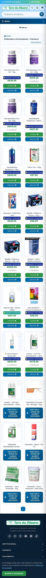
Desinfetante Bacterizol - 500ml (34, 120)
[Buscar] (41, 14)
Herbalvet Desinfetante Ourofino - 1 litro (12, 445)
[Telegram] (31, 536)
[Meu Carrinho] (42, 7)
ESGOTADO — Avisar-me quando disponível (11, 413)
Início (7, 36)
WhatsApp (34, 2)
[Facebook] (20, 536)
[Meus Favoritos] (32, 7)
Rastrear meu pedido (11, 2)
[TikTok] (36, 536)
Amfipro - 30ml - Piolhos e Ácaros (34, 260)
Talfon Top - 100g (34, 167)
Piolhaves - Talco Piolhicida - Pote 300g (34, 487)
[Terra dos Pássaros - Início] (15, 7)
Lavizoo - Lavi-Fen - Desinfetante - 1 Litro (34, 355)
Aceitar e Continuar (14, 573)
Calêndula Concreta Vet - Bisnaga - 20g (34, 403)
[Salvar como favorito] (19, 50)
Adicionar (11, 91)
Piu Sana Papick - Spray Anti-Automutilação (12, 355)
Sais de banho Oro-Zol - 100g (34, 71)
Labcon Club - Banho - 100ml (12, 309)
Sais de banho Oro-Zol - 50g (12, 120)
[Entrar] (37, 7)
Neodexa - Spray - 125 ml (34, 445)
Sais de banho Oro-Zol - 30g (12, 71)
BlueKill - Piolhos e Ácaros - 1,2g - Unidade (34, 214)
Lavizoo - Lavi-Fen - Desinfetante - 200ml (12, 403)
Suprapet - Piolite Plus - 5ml (11, 214)
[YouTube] (26, 536)
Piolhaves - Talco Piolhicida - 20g (12, 487)
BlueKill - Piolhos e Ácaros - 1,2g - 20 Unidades (12, 260)
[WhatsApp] (9, 536)
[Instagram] (15, 536)
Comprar (12, 86)
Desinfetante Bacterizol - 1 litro (12, 168)
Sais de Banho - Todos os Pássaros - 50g (34, 309)
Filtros (23, 28)
